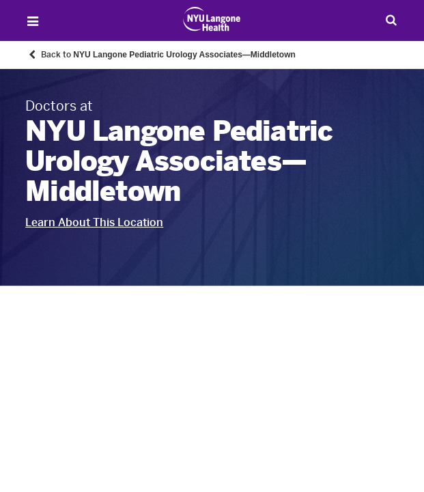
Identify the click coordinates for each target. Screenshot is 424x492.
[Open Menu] (32, 21)
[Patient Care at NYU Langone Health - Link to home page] (212, 19)
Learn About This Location (94, 222)
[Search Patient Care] (391, 19)
